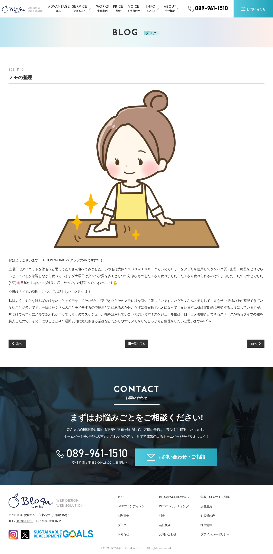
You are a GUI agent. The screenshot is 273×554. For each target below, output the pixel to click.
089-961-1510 (24, 521)
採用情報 (206, 525)
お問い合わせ (167, 534)
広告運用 (206, 506)
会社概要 (165, 525)
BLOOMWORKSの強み (174, 497)
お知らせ (123, 534)
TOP (120, 497)
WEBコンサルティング (174, 506)
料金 (162, 515)
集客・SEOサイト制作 (214, 497)
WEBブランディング (131, 506)
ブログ (122, 525)
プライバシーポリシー (214, 534)
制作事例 (123, 515)
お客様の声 (207, 515)
